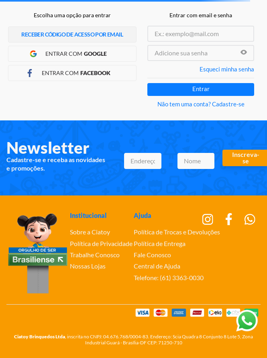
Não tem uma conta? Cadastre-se (201, 104)
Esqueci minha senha (227, 69)
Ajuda (142, 215)
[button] (244, 53)
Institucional (88, 215)
